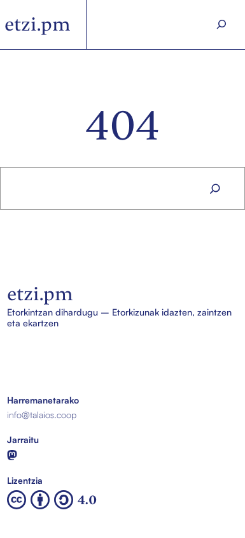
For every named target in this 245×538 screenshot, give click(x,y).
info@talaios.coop (41, 414)
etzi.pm (37, 24)
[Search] (221, 25)
